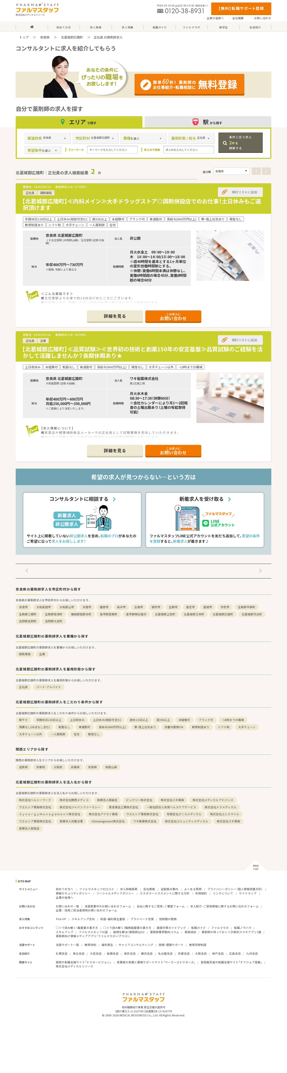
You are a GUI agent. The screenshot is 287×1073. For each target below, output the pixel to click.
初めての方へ (64, 889)
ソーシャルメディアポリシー (115, 893)
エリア (79, 122)
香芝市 (190, 607)
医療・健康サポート (171, 945)
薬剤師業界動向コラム (164, 932)
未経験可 (184, 720)
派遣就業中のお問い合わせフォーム (108, 906)
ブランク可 (206, 720)
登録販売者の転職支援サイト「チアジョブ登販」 (231, 962)
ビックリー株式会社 (139, 800)
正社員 (23, 687)
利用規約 (201, 893)
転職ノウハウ (243, 928)
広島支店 (235, 953)
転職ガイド (198, 928)
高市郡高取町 (108, 614)
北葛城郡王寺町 (194, 614)
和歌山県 (111, 767)
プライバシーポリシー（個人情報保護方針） (235, 889)
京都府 (40, 767)
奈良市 (23, 607)
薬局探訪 (190, 932)
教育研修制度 (198, 945)
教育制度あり (200, 727)
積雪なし (94, 734)
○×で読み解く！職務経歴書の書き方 (127, 928)
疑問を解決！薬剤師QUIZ (129, 932)
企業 (42, 654)
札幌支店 (61, 953)
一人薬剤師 (58, 734)
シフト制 (224, 727)
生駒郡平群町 (246, 607)
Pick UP (61, 919)
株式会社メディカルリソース (74, 966)
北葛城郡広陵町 (72, 37)
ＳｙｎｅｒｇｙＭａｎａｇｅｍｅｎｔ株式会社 (49, 814)
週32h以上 (163, 720)
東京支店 (130, 953)
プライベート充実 (142, 919)
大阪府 (58, 767)
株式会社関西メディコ (74, 800)
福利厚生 (107, 945)
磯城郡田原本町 (81, 614)
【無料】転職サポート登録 (241, 8)
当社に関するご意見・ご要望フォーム (161, 906)
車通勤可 (84, 727)
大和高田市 (43, 607)
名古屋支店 (165, 953)
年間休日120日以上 (48, 720)
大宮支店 (96, 953)
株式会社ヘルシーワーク (35, 800)
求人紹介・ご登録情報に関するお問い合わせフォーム (224, 906)
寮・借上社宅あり (145, 727)
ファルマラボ (220, 928)
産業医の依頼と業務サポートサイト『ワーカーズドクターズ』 (156, 962)
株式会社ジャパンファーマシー (80, 807)
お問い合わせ (262, 18)
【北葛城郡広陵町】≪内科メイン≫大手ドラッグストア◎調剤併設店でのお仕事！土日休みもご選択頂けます (141, 204)
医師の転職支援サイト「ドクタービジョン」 (83, 962)
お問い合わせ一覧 (67, 906)
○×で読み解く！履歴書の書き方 (77, 928)
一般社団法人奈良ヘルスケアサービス (171, 807)
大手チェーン (246, 727)
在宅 (77, 734)
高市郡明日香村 (136, 614)
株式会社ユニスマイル (224, 814)
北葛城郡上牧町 (165, 614)
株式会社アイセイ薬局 (103, 814)
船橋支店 (113, 953)
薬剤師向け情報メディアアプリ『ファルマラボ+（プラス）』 (93, 936)
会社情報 (149, 889)
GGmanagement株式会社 (108, 821)
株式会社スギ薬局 (172, 800)
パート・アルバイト (48, 687)
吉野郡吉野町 (28, 621)
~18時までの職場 (233, 720)
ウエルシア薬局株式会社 (35, 807)
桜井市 (121, 607)
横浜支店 (147, 953)
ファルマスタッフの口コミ (96, 889)
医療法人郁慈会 (29, 828)
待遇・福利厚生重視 (112, 919)
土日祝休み (77, 720)
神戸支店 (218, 953)
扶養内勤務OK (174, 727)
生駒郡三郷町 (28, 614)
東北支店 (79, 953)
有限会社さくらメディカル (184, 814)
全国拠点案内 (169, 889)
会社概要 (238, 18)
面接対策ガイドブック (171, 928)
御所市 (156, 607)
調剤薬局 (25, 654)
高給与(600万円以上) (112, 727)
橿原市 (104, 607)
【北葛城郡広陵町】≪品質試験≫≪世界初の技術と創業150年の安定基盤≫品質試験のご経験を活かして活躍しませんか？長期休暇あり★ (142, 352)
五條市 (138, 607)
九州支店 (252, 953)
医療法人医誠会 (107, 800)
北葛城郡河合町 (252, 614)
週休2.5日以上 (139, 720)
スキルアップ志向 (83, 919)
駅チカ (23, 720)
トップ (24, 37)
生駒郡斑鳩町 (54, 614)
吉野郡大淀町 (54, 621)
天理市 (87, 607)
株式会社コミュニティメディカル (186, 821)
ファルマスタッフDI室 (93, 932)
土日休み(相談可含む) (107, 720)
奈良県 (45, 37)
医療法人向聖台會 (71, 821)
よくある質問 (193, 889)
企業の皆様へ (215, 18)
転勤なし (64, 727)
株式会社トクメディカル (221, 807)
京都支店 (184, 953)
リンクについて (223, 893)
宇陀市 (225, 607)
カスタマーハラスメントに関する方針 (164, 893)
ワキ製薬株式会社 (145, 821)
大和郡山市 (66, 607)
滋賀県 (23, 767)
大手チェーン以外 (30, 734)
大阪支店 (201, 953)
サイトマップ (248, 893)
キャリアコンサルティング (136, 945)
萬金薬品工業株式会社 (123, 807)
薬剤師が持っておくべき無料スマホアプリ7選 (231, 932)
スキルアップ (64, 932)
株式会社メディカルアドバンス (213, 800)
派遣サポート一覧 (67, 945)
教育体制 (90, 945)
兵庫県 (75, 767)
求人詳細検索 (128, 889)
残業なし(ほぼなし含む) (34, 727)
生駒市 (173, 607)
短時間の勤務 (168, 919)
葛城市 (207, 607)
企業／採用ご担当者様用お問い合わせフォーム (86, 910)
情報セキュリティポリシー (73, 893)
